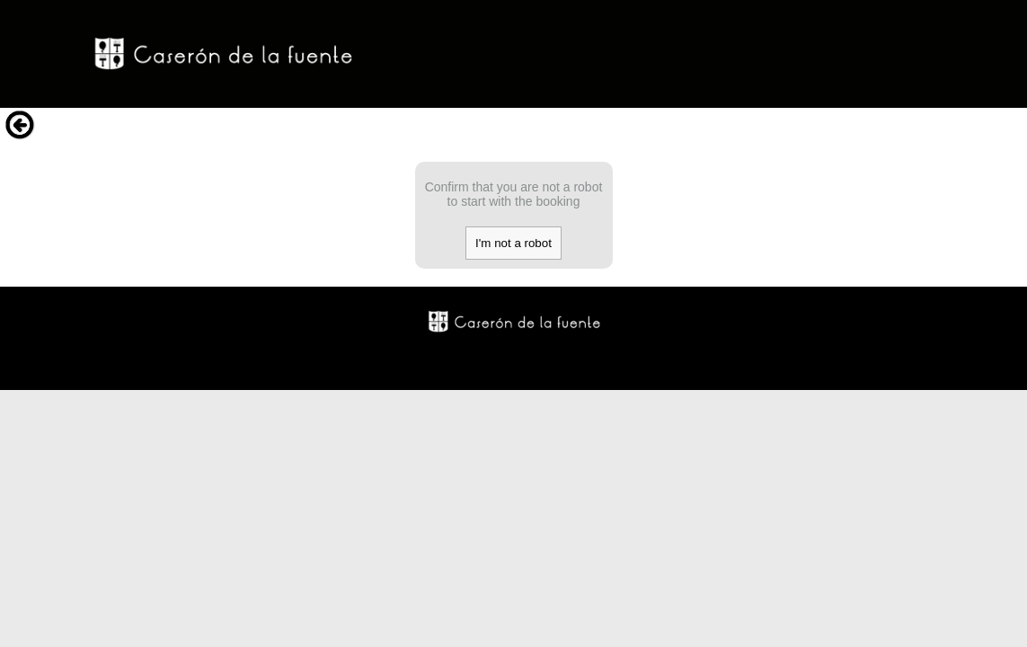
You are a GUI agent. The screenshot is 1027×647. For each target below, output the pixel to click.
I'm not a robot (513, 243)
